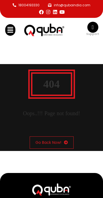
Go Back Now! (51, 142)
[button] (10, 30)
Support (92, 34)
